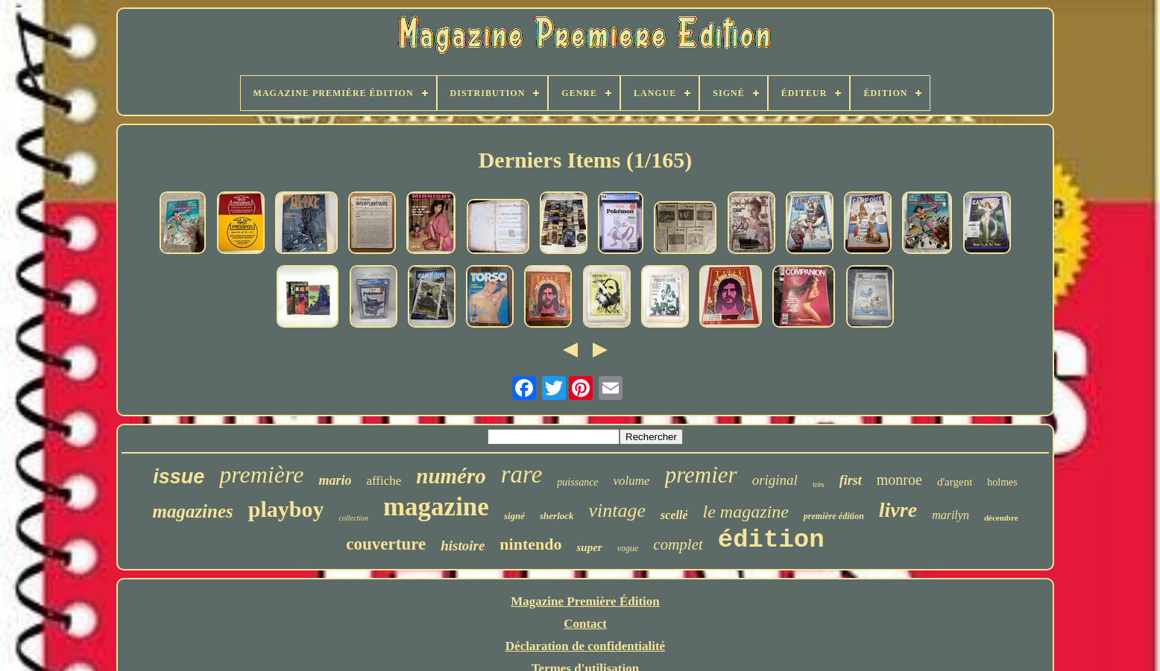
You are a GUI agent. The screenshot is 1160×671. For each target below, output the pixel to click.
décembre (1001, 517)
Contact (585, 624)
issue (178, 476)
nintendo (530, 544)
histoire (463, 545)
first (850, 480)
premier (701, 475)
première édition (834, 516)
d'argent (954, 482)
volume (632, 481)
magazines (192, 511)
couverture (386, 544)
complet (677, 544)
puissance (577, 482)
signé (514, 515)
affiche (383, 481)
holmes (1002, 482)
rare (522, 474)
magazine (436, 506)
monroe (899, 479)
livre (898, 509)
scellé (674, 515)
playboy (286, 509)
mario (334, 480)
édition (771, 540)
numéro (450, 476)
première (261, 474)
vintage (617, 510)
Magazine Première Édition (585, 601)
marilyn (950, 515)
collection (353, 518)
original (775, 480)
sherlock (557, 515)
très (819, 484)
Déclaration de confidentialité (585, 646)
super (589, 547)
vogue (628, 548)
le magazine (746, 511)
